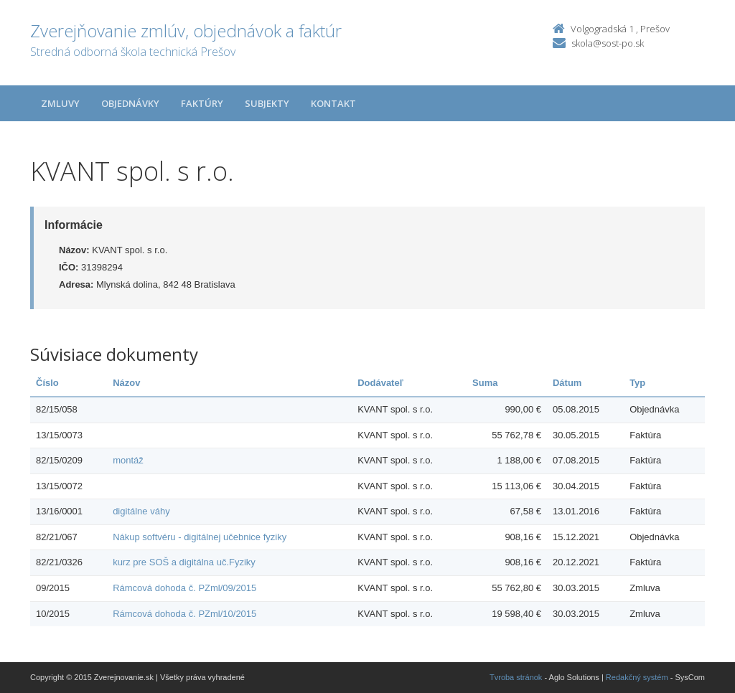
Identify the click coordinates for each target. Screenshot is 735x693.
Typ (637, 382)
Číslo (47, 382)
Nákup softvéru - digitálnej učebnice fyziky (199, 537)
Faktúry (202, 103)
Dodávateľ (380, 382)
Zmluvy (60, 103)
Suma (484, 382)
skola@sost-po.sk (607, 43)
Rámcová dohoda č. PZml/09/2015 (184, 588)
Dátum (567, 382)
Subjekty (267, 103)
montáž (128, 460)
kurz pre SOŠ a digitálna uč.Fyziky (184, 562)
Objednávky (130, 103)
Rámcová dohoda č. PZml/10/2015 (184, 613)
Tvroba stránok (516, 677)
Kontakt (333, 103)
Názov (126, 382)
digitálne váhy (141, 511)
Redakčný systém (637, 677)
